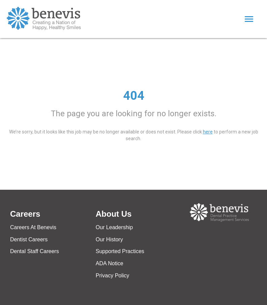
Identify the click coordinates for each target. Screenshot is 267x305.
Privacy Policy (112, 275)
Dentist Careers (29, 239)
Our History (109, 239)
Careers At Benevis (33, 227)
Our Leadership (114, 227)
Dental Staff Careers (34, 251)
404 (133, 96)
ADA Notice (109, 263)
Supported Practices (120, 251)
